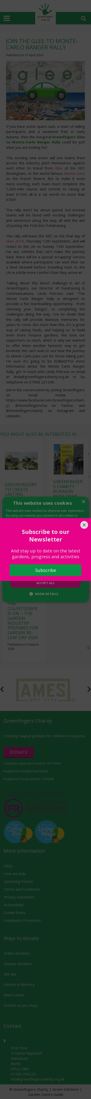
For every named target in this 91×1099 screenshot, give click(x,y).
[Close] (84, 525)
